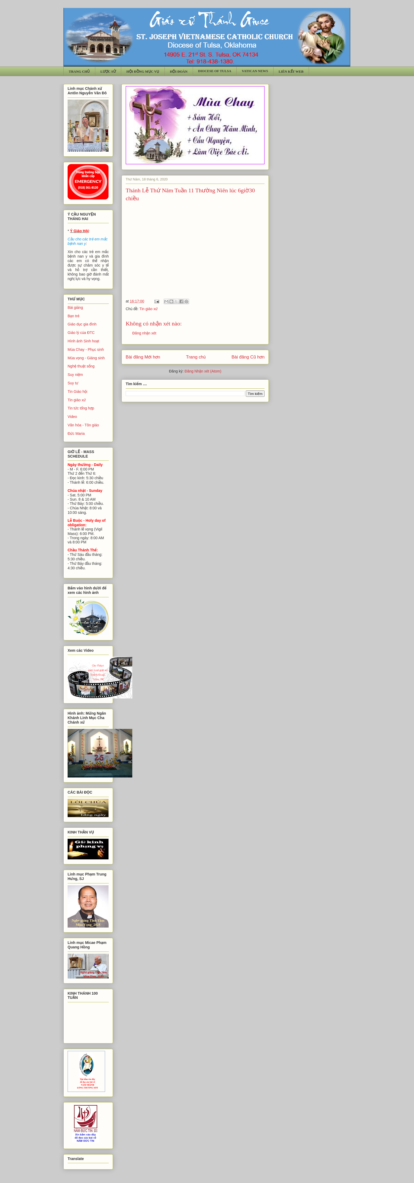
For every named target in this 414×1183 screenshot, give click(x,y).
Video (72, 416)
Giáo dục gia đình (82, 324)
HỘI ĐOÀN (178, 71)
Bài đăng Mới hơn (143, 357)
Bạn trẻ (73, 316)
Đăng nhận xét (144, 333)
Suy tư (73, 383)
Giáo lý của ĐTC (81, 332)
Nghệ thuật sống (81, 366)
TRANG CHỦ (79, 71)
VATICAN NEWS (255, 71)
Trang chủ (196, 357)
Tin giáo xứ (148, 309)
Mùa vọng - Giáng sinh (86, 358)
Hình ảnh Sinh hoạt (83, 341)
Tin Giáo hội (77, 391)
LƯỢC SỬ (108, 71)
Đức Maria (76, 433)
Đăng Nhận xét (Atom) (203, 371)
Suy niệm (75, 374)
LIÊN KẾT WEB (291, 71)
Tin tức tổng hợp (81, 408)
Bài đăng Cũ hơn (248, 357)
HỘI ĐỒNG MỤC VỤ (142, 71)
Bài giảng (75, 307)
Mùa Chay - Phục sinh (86, 349)
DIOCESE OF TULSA (214, 71)
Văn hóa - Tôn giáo (83, 425)
